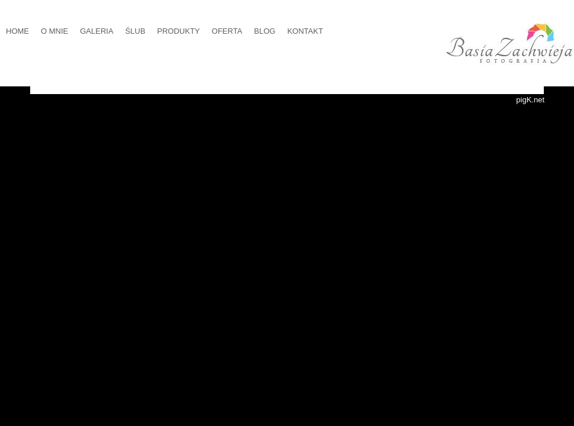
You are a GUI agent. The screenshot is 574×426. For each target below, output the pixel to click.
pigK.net (530, 99)
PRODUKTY (178, 31)
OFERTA (227, 31)
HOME (17, 31)
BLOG (264, 31)
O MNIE (54, 31)
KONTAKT (305, 31)
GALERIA (96, 31)
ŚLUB (135, 31)
